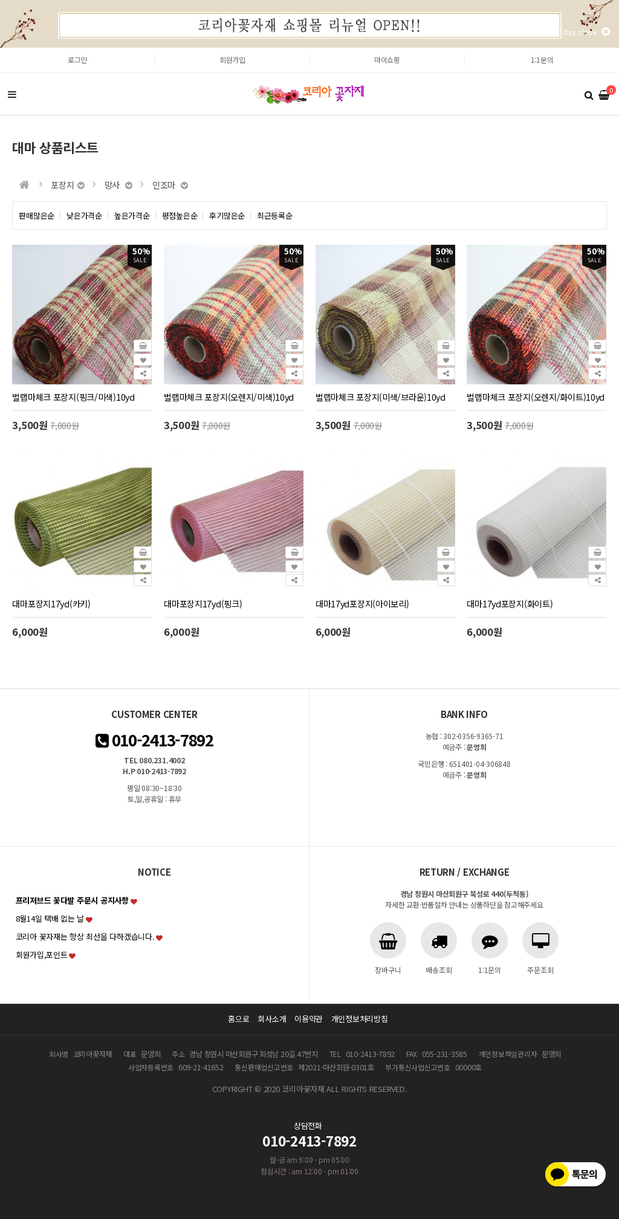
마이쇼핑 (387, 59)
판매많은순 (36, 215)
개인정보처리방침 (359, 1018)
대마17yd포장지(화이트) (510, 603)
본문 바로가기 (0, 0)
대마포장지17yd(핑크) (203, 603)
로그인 (77, 59)
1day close (584, 31)
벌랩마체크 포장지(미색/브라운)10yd (381, 396)
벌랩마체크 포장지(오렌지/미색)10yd (229, 396)
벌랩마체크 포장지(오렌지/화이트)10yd (535, 396)
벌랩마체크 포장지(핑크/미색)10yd (73, 396)
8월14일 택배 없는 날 (50, 918)
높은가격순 (132, 215)
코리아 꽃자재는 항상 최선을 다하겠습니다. (85, 936)
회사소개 (272, 1018)
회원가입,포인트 (42, 954)
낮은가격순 (84, 215)
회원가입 (232, 59)
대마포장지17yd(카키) (51, 603)
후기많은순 (227, 215)
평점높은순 (180, 215)
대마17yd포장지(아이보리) (362, 603)
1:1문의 (542, 59)
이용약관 (308, 1018)
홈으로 (238, 1018)
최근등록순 (275, 215)
